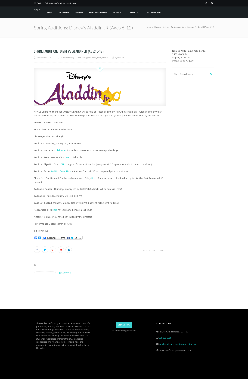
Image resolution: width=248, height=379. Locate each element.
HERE (61, 164)
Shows (105, 57)
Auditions (92, 57)
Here (67, 157)
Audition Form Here (61, 171)
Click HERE (61, 150)
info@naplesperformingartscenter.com (60, 3)
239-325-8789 (165, 337)
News (99, 57)
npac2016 (65, 273)
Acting (85, 57)
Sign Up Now (124, 324)
